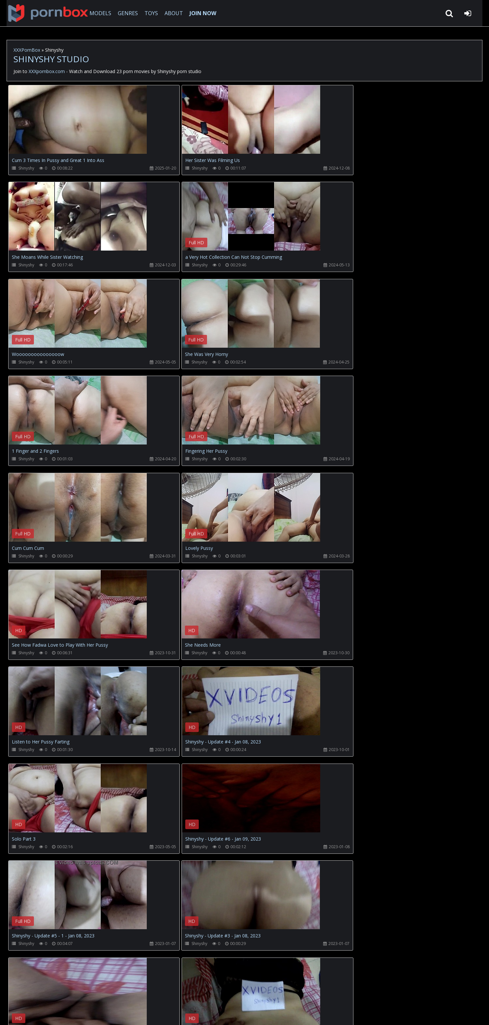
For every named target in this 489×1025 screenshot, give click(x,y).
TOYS (147, 13)
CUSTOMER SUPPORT (61, 994)
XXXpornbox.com (43, 13)
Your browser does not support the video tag (78, 124)
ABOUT (170, 13)
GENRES (124, 13)
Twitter (156, 994)
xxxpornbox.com (56, 1013)
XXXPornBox (26, 50)
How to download (115, 994)
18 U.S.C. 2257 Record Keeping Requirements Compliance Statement (218, 1013)
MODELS (96, 13)
